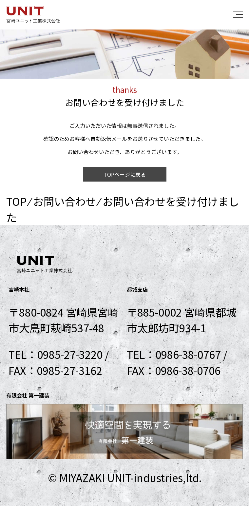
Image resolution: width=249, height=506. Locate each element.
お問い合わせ (64, 201)
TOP (16, 201)
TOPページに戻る (125, 174)
